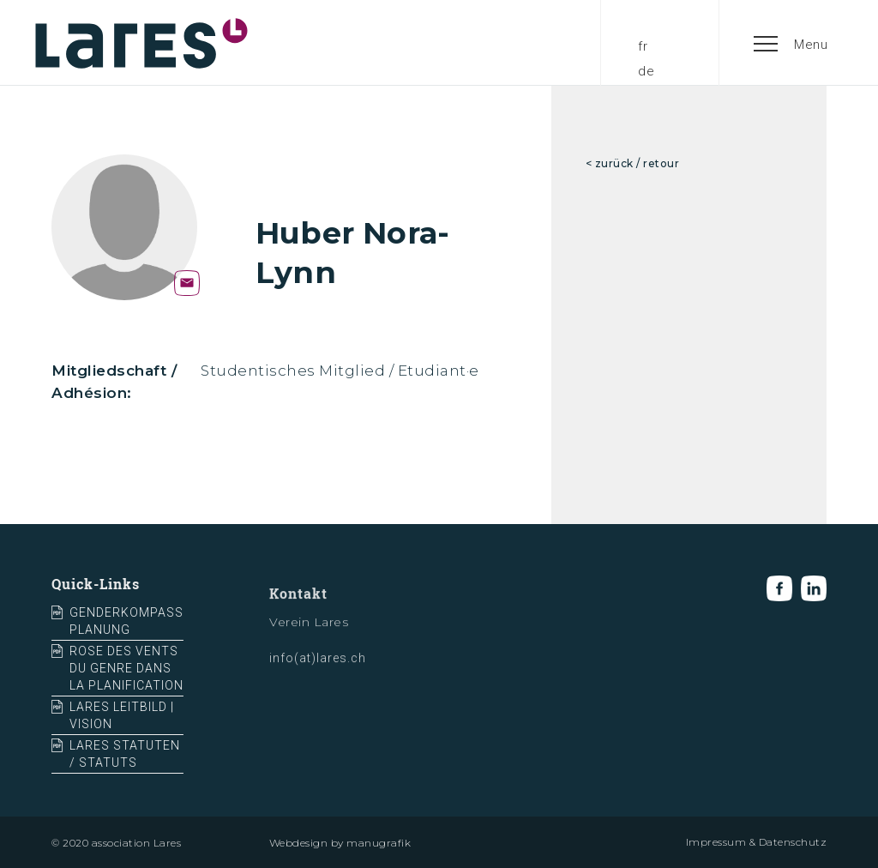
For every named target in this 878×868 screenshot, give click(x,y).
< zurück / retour (633, 163)
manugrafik (378, 842)
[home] (141, 43)
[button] (791, 43)
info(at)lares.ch (317, 665)
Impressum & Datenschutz (756, 841)
